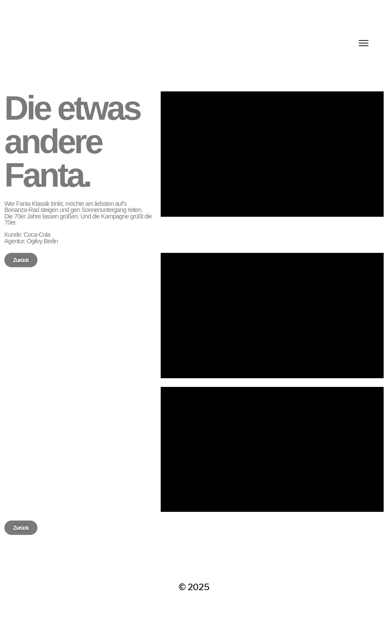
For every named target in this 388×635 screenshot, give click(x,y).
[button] (20, 260)
